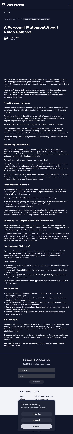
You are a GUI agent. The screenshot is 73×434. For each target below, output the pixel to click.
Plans (22, 399)
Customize (36, 414)
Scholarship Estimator (44, 396)
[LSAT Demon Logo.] (13, 4)
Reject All (36, 420)
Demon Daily (17, 19)
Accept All (36, 426)
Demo (22, 396)
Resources (7, 19)
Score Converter (41, 399)
